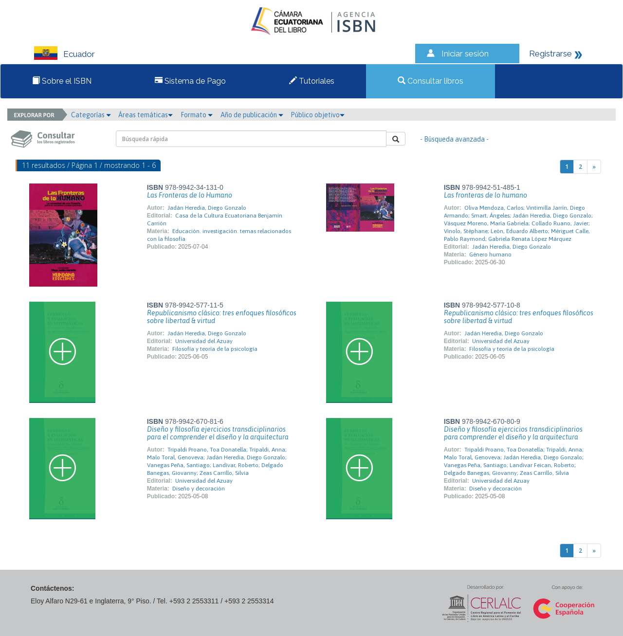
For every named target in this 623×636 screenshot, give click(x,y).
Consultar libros (430, 81)
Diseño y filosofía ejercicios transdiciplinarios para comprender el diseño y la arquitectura (513, 433)
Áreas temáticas (145, 115)
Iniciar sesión (465, 53)
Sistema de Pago (190, 81)
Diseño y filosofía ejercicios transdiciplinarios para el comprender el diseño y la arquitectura (218, 433)
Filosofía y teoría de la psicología (214, 348)
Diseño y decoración (198, 488)
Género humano (490, 254)
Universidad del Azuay (204, 341)
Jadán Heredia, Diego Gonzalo (206, 207)
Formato (197, 115)
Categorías (91, 115)
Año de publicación (251, 115)
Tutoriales (311, 81)
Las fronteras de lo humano (485, 195)
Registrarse (550, 53)
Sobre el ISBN (62, 81)
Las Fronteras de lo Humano (189, 195)
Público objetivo (318, 115)
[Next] (594, 167)
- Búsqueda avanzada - (454, 139)
